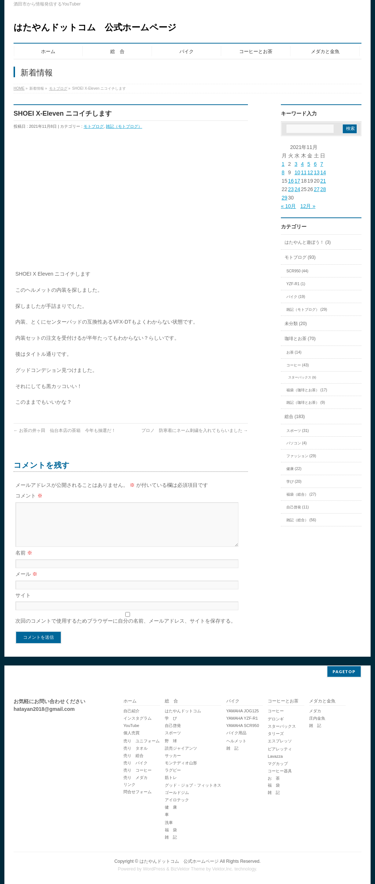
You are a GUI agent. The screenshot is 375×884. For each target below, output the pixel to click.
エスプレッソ (280, 741)
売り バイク (135, 763)
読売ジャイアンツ (181, 748)
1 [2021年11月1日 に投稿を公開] (283, 164)
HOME (19, 88)
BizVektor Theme (188, 869)
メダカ (315, 711)
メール (26, 583)
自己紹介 (131, 711)
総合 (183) (295, 416)
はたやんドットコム (183, 711)
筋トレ (171, 777)
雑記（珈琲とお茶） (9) (305, 402)
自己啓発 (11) (297, 507)
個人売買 (131, 733)
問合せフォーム (137, 792)
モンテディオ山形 (181, 763)
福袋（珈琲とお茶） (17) (306, 390)
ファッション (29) (301, 456)
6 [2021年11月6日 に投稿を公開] (315, 164)
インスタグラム (137, 718)
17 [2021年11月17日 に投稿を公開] (297, 181)
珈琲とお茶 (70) (300, 338)
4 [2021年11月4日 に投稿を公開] (302, 164)
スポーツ (173, 733)
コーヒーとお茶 (283, 701)
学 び (171, 718)
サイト (23, 604)
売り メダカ (135, 777)
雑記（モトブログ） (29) (306, 309)
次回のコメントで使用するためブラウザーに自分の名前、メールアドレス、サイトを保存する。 (125, 630)
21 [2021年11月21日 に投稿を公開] (323, 181)
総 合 (171, 701)
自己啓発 (173, 725)
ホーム (130, 701)
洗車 (169, 822)
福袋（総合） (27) (301, 494)
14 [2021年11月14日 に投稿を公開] (323, 172)
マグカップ (278, 763)
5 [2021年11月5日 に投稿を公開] (308, 164)
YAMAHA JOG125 (242, 711)
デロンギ (276, 719)
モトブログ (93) (300, 257)
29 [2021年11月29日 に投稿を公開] (284, 198)
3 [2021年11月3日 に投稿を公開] (295, 164)
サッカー (173, 755)
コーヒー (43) (297, 365)
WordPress (154, 869)
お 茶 (274, 778)
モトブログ (58, 88)
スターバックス (282, 726)
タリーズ (276, 733)
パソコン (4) (296, 443)
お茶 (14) (293, 352)
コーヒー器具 (280, 771)
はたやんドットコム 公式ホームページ (95, 27)
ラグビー (173, 770)
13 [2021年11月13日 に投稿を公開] (317, 172)
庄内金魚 (317, 718)
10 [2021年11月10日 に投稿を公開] (297, 172)
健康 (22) (293, 469)
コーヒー (276, 711)
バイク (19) (295, 297)
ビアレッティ (280, 749)
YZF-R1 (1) (295, 284)
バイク (233, 701)
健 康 (171, 807)
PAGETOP (344, 671)
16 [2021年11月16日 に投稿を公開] (291, 181)
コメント (28, 496)
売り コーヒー (137, 770)
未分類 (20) (296, 323)
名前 (23, 561)
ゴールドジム (177, 792)
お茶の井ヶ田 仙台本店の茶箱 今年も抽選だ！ (65, 430)
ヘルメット (236, 741)
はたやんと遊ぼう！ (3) (308, 242)
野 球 (171, 741)
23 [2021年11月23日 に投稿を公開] (291, 189)
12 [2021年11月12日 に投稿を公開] (310, 172)
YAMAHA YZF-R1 (242, 718)
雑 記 (171, 837)
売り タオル (135, 748)
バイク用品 (236, 733)
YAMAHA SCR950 (242, 725)
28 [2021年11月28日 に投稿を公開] (323, 189)
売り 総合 (133, 755)
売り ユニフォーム (141, 741)
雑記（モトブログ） (124, 126)
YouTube (131, 725)
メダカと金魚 (322, 701)
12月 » (307, 206)
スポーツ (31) (297, 431)
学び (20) (293, 482)
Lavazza (275, 756)
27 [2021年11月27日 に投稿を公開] (317, 189)
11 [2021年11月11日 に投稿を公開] (304, 172)
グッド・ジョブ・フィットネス (193, 785)
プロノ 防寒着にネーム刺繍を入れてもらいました (194, 430)
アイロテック (177, 800)
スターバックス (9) (302, 377)
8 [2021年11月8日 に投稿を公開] (283, 172)
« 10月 (288, 206)
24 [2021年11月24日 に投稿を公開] (297, 189)
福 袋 (171, 830)
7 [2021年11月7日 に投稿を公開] (321, 164)
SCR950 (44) (297, 271)
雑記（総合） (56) (301, 520)
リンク (129, 784)
